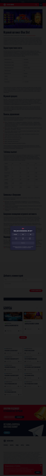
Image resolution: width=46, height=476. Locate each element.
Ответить (23, 242)
